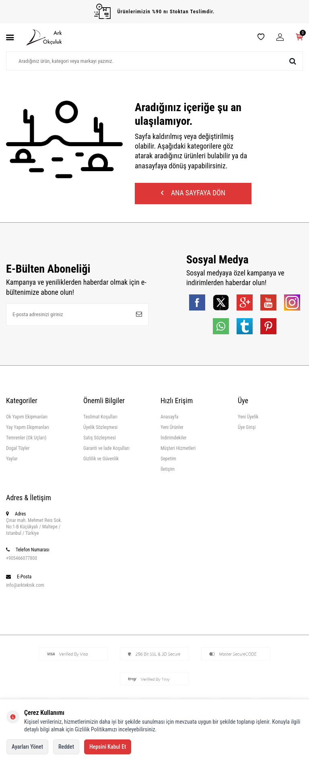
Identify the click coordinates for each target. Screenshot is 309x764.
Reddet (66, 746)
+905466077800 (21, 559)
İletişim (168, 471)
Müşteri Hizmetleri (178, 449)
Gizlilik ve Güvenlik (101, 460)
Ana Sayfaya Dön (193, 193)
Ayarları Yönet (27, 746)
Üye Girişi (247, 428)
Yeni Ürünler (172, 428)
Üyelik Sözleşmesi (100, 428)
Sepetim (168, 460)
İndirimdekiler (174, 439)
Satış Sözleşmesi (99, 439)
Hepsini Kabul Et (107, 746)
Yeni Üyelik (248, 418)
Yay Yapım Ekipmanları (27, 428)
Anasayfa (169, 418)
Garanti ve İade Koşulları (106, 449)
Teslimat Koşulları (100, 418)
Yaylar (12, 460)
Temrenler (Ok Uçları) (26, 439)
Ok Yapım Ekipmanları (26, 418)
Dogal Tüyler (17, 449)
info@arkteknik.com (25, 586)
